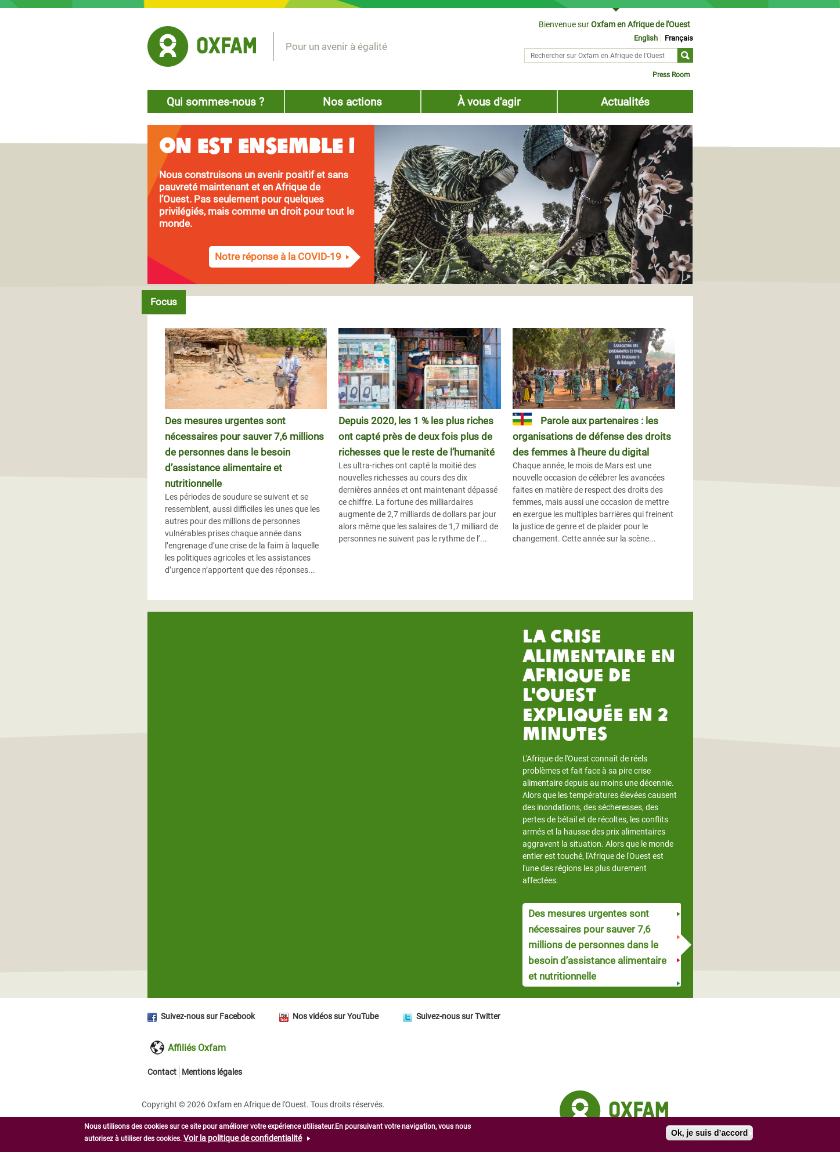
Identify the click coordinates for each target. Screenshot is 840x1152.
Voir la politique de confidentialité (242, 1138)
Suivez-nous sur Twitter (458, 1016)
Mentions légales (212, 1072)
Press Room (671, 74)
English (646, 38)
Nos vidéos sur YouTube (335, 1016)
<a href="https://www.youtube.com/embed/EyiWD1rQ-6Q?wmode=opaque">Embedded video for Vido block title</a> (329, 714)
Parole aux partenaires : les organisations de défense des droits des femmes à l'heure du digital (592, 436)
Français (679, 38)
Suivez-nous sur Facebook (208, 1016)
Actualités (625, 102)
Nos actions (352, 102)
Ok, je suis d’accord (709, 1132)
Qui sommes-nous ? (215, 102)
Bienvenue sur (614, 24)
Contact (161, 1072)
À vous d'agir (488, 102)
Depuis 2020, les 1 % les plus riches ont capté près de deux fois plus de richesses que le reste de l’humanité (416, 436)
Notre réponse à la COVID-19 (278, 256)
